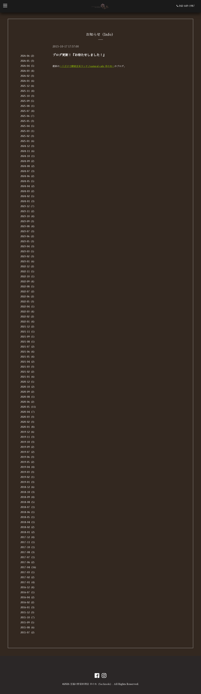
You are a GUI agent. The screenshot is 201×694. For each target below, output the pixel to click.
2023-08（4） (28, 226)
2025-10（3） (28, 96)
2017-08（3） (28, 552)
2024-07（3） (28, 171)
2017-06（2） (28, 562)
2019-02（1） (28, 477)
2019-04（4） (28, 467)
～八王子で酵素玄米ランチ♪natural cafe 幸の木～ (87, 66)
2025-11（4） (28, 91)
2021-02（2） (28, 372)
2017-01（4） (28, 582)
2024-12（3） (28, 146)
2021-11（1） (28, 331)
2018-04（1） (28, 522)
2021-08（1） (28, 341)
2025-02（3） (28, 136)
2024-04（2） (28, 186)
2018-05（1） (28, 517)
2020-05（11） (29, 407)
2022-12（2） (28, 266)
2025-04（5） (28, 126)
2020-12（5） (28, 382)
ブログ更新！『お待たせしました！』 (79, 55)
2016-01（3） (28, 607)
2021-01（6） (28, 377)
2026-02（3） (28, 76)
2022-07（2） (28, 291)
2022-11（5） (28, 271)
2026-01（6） (28, 81)
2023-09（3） (28, 221)
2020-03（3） (28, 417)
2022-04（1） (28, 306)
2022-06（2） (28, 296)
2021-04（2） (28, 362)
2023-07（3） (28, 231)
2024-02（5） (28, 196)
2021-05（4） (28, 357)
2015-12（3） (28, 612)
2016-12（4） (28, 587)
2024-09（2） (28, 161)
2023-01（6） (28, 261)
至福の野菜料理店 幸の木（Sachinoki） (91, 684)
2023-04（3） (28, 246)
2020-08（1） (28, 397)
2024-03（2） (28, 191)
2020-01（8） (28, 427)
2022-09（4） (28, 281)
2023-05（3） (28, 241)
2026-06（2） (28, 56)
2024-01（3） (28, 201)
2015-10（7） (28, 617)
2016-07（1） (28, 592)
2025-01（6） (28, 141)
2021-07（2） (28, 347)
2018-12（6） (28, 487)
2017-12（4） (28, 537)
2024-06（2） (28, 176)
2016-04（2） (28, 597)
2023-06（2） (28, 236)
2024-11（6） (28, 151)
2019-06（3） (28, 457)
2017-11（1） (28, 542)
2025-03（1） (28, 131)
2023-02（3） (28, 256)
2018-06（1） (28, 512)
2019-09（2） (28, 447)
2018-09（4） (28, 497)
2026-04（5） (28, 66)
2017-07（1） (28, 557)
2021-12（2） (28, 326)
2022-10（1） (28, 276)
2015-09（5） (28, 622)
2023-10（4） (28, 216)
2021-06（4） (28, 352)
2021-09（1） (28, 336)
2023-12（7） (28, 206)
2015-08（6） (28, 627)
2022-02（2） (28, 316)
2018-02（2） (28, 527)
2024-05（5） (28, 181)
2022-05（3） (28, 301)
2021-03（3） (28, 367)
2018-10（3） (28, 492)
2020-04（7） (28, 412)
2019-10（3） (28, 442)
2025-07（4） (28, 111)
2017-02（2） (28, 577)
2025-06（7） (28, 116)
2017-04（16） (29, 567)
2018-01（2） (28, 532)
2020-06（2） (28, 402)
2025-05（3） (28, 121)
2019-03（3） (28, 472)
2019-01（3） (28, 482)
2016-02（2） (28, 602)
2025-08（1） (28, 106)
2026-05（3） (28, 61)
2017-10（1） (28, 547)
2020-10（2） (28, 387)
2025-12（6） (28, 86)
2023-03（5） (28, 251)
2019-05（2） (28, 462)
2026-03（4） (28, 71)
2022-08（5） (28, 286)
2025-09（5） (28, 101)
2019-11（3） (28, 437)
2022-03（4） (28, 311)
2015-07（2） (28, 632)
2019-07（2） (28, 452)
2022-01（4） (28, 321)
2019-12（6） (28, 432)
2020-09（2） (28, 392)
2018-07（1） (28, 507)
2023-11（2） (28, 211)
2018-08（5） (28, 502)
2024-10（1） (28, 156)
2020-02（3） (28, 422)
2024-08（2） (28, 166)
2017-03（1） (28, 572)
